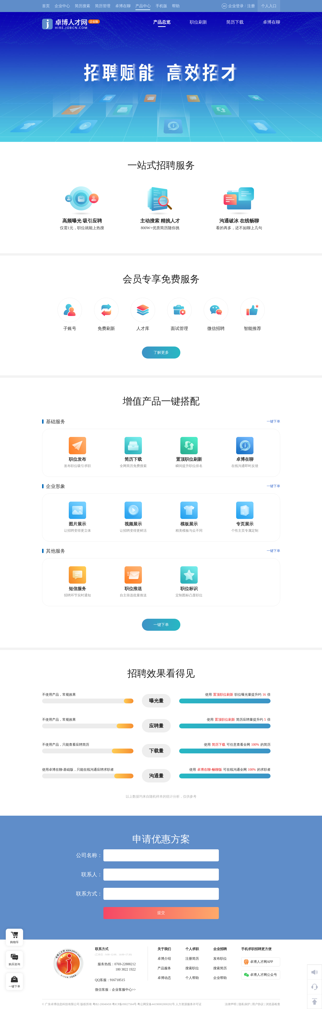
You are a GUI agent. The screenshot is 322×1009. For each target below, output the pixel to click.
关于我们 (164, 949)
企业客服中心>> (124, 989)
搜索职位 (192, 968)
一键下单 (273, 421)
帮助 (176, 6)
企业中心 (62, 6)
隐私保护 (244, 1004)
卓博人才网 (71, 24)
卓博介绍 (164, 958)
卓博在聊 (123, 6)
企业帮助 (220, 978)
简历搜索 (82, 6)
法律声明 (230, 1004)
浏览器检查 (273, 1004)
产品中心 (143, 6)
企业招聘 (220, 949)
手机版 (161, 6)
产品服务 (164, 968)
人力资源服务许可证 (189, 1004)
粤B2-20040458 (102, 1004)
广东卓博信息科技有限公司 (62, 1004)
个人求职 (192, 949)
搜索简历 (220, 968)
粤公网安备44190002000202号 (156, 1004)
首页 (46, 6)
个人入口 (269, 6)
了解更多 (161, 352)
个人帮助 (192, 978)
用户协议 (258, 1004)
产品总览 (161, 22)
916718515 (117, 980)
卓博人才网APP (258, 961)
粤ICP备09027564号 (124, 1004)
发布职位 (220, 958)
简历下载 (235, 22)
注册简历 (192, 958)
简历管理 (102, 6)
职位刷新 (198, 22)
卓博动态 (164, 978)
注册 (251, 6)
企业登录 (233, 6)
